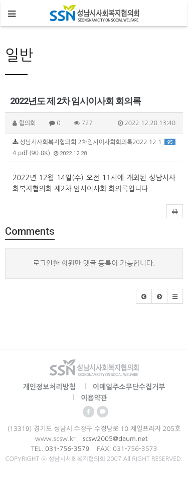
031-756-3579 (67, 448)
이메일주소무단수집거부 (129, 386)
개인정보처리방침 (49, 386)
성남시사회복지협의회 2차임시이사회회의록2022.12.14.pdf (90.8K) (94, 148)
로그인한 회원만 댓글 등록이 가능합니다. (94, 263)
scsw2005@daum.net (115, 438)
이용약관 (94, 397)
